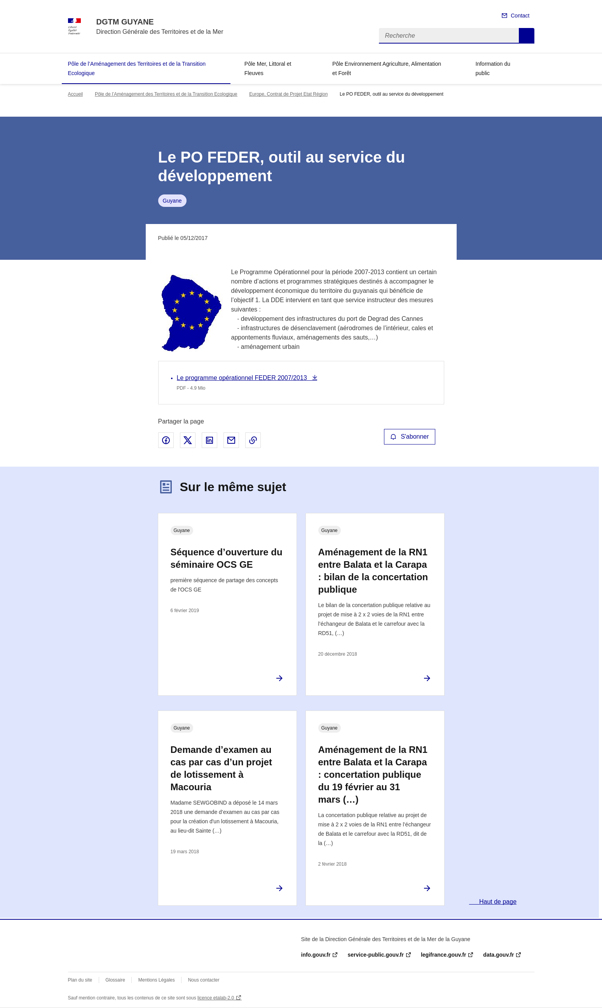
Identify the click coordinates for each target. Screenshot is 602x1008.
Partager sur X (187, 440)
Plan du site (80, 980)
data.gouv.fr (498, 955)
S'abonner (409, 436)
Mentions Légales (156, 980)
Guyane (172, 201)
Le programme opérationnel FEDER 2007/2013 (243, 377)
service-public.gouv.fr (375, 955)
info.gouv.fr (316, 955)
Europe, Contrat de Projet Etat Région (288, 94)
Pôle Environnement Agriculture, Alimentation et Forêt (386, 68)
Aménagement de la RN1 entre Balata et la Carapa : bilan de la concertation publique (373, 571)
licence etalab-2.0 (215, 998)
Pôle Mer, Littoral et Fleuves (267, 68)
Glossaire (115, 980)
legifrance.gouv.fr (443, 955)
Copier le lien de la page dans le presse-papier (253, 440)
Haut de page (497, 901)
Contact (520, 15)
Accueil (75, 94)
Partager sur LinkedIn (209, 440)
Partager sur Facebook (166, 440)
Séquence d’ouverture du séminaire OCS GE (227, 558)
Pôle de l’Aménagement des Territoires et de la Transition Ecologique (137, 68)
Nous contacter (204, 980)
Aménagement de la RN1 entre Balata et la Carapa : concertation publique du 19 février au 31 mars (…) (373, 774)
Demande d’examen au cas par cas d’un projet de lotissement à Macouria (221, 768)
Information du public (493, 68)
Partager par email (231, 440)
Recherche (526, 36)
